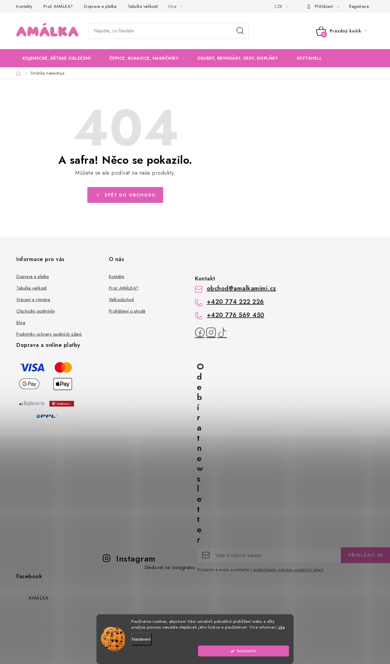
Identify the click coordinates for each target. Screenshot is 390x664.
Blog (20, 323)
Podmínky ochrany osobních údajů (49, 334)
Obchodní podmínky (35, 311)
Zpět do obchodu (130, 195)
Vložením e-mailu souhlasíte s (260, 570)
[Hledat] (168, 31)
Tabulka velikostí (143, 6)
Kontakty (24, 6)
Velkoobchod (121, 300)
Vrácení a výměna (33, 300)
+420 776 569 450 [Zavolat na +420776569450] (235, 315)
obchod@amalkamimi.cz (241, 288)
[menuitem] (59, 58)
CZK (279, 6)
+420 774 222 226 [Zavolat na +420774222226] (235, 301)
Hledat (240, 31)
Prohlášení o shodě (127, 311)
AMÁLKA (39, 598)
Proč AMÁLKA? (58, 6)
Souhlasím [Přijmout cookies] (273, 654)
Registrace (359, 6)
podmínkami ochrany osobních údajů (289, 570)
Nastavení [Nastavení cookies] (141, 642)
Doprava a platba (100, 6)
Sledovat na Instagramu (169, 567)
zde (281, 630)
